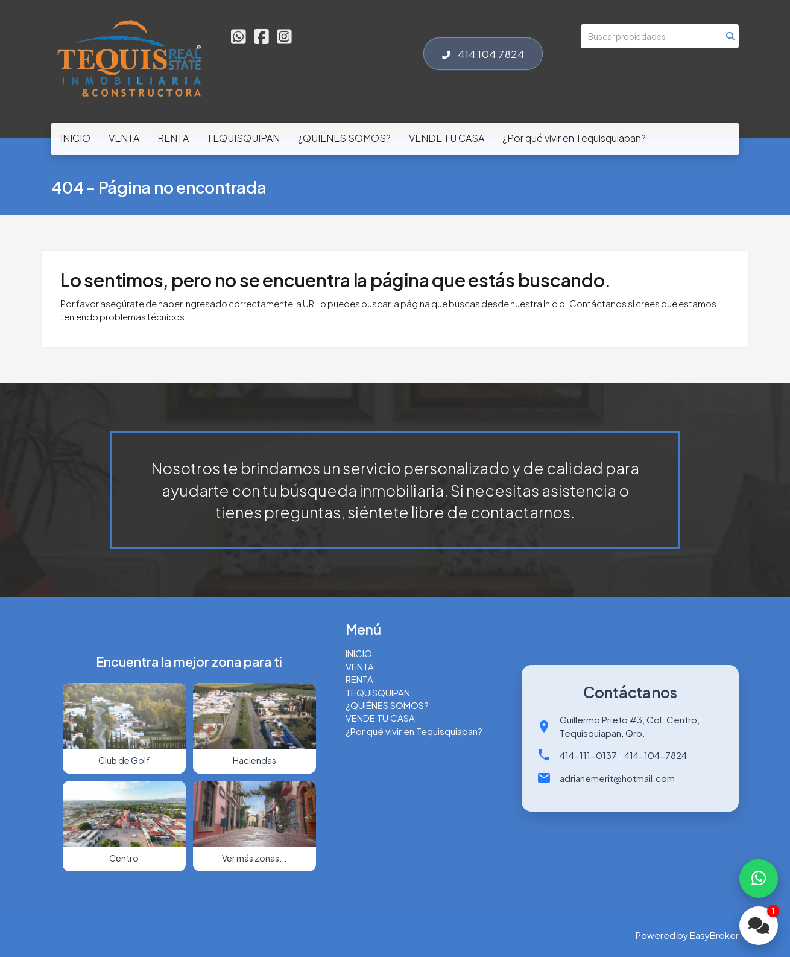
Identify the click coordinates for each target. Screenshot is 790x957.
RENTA (173, 138)
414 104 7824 (483, 53)
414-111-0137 (588, 755)
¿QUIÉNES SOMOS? (344, 138)
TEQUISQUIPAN (243, 138)
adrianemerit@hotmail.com (617, 778)
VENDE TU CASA (446, 138)
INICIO (75, 138)
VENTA (124, 138)
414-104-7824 (655, 755)
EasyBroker (714, 935)
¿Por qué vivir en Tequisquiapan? (574, 138)
